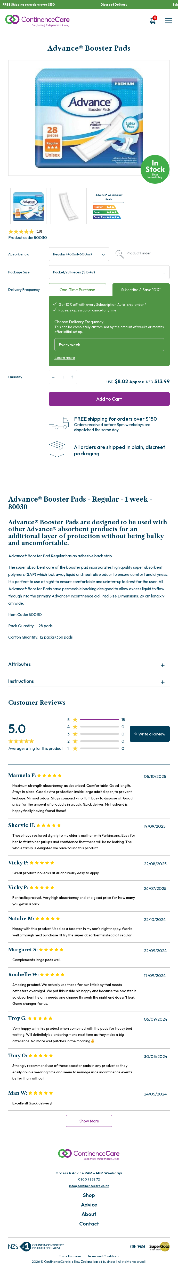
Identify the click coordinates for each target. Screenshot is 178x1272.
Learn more (64, 357)
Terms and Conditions (103, 1256)
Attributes (19, 664)
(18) (25, 231)
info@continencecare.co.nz (89, 1186)
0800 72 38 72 (89, 1179)
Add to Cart (109, 399)
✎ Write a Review (149, 733)
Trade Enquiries (70, 1256)
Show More (89, 1120)
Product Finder (133, 254)
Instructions (21, 681)
